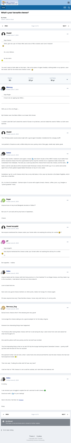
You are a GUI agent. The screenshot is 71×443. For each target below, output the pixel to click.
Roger (8, 199)
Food (12, 19)
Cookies (39, 436)
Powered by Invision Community (36, 440)
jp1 (7, 241)
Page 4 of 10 (35, 26)
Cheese (21, 400)
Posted (12, 35)
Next (64, 26)
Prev (6, 26)
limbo (4, 17)
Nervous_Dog (11, 307)
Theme (32, 436)
